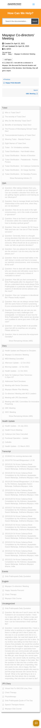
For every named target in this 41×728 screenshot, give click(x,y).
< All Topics (7, 60)
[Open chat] (36, 723)
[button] (20, 108)
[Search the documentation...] (17, 21)
